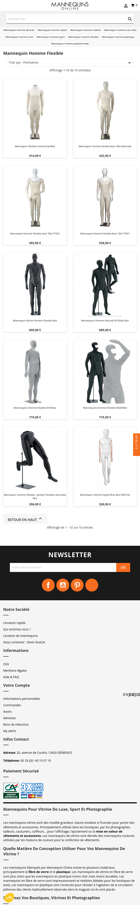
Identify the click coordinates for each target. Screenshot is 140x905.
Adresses (9, 718)
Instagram (91, 585)
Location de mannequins (20, 636)
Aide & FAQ (11, 677)
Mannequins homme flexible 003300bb (105, 407)
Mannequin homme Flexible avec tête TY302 (35, 233)
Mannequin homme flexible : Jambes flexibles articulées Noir (35, 496)
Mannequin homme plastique (118, 36)
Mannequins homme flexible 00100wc (35, 407)
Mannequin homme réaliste (85, 30)
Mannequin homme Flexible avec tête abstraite (105, 146)
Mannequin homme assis (19, 36)
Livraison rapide (14, 623)
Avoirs (7, 711)
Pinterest (77, 585)
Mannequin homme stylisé (52, 30)
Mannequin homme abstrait (18, 30)
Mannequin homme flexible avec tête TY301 (105, 233)
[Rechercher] (70, 19)
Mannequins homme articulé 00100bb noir (105, 320)
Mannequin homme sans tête (120, 30)
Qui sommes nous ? (17, 629)
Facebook (48, 585)
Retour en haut (25, 519)
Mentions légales (15, 670)
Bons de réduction (16, 724)
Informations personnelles (21, 699)
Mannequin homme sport (51, 36)
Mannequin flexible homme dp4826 (35, 146)
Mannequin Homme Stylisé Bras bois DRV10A (105, 494)
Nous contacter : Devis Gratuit (24, 642)
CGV (6, 664)
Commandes (12, 705)
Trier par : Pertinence (23, 62)
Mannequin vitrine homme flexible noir (35, 320)
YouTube (62, 585)
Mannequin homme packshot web (70, 43)
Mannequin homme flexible (83, 36)
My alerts (9, 731)
